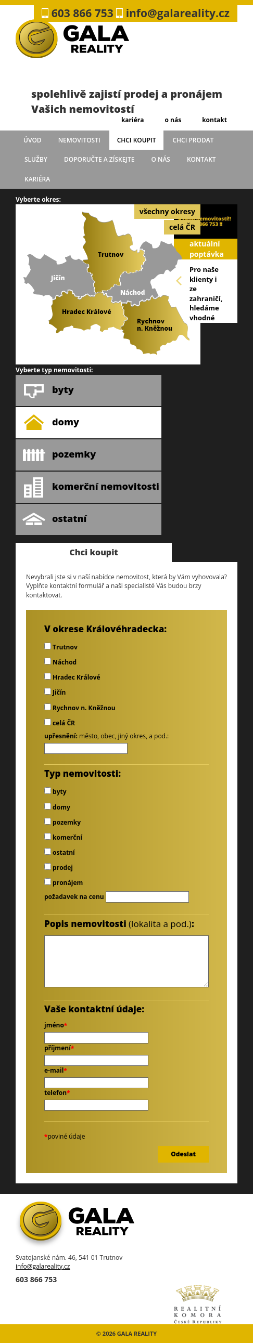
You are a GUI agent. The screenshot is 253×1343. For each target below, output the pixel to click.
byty (48, 390)
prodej (58, 867)
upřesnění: (61, 736)
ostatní (54, 519)
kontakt (214, 119)
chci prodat (192, 140)
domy (50, 422)
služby (35, 159)
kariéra (132, 119)
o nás (173, 119)
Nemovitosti (79, 140)
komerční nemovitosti (90, 487)
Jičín (55, 692)
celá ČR (182, 227)
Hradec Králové (72, 677)
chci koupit (136, 140)
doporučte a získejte (99, 159)
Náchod (60, 662)
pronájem (63, 882)
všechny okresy (167, 211)
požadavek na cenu (74, 896)
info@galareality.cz (43, 1266)
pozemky (59, 455)
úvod (32, 140)
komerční (63, 837)
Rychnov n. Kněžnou (80, 707)
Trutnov (61, 647)
